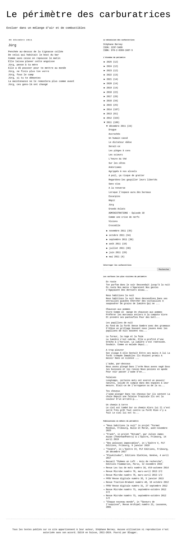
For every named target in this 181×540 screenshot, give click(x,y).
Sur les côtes (117, 163)
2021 (110, 79)
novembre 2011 (118, 231)
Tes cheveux (113, 391)
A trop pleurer (115, 350)
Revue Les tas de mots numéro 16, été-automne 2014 (137, 468)
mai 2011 (115, 257)
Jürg (111, 205)
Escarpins (114, 196)
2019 (110, 88)
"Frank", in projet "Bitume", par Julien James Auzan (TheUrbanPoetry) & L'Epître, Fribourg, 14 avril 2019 (136, 437)
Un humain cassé (118, 138)
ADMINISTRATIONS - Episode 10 (126, 213)
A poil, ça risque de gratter (126, 175)
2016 (110, 101)
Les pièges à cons (119, 150)
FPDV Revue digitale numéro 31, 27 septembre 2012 (136, 486)
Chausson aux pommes (118, 309)
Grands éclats (117, 209)
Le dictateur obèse (120, 142)
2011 (110, 122)
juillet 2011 (117, 248)
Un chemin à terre (117, 405)
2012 (110, 118)
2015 (110, 105)
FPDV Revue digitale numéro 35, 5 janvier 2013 (135, 478)
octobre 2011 (117, 235)
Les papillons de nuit (119, 323)
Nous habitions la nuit (120, 295)
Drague (112, 130)
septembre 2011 (118, 239)
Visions (113, 221)
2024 (110, 66)
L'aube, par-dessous (118, 364)
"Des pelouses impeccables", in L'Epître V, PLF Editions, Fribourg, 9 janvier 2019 (135, 444)
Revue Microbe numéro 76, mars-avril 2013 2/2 (134, 471)
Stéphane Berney (112, 44)
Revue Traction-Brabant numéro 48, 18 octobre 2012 (137, 482)
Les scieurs (116, 155)
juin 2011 (115, 252)
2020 (110, 83)
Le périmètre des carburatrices (88, 14)
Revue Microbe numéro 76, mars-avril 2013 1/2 (134, 475)
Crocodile (114, 225)
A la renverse (117, 188)
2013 (110, 114)
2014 (110, 109)
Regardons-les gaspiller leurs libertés (133, 180)
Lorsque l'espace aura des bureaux (130, 192)
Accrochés (114, 134)
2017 (110, 96)
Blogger (132, 532)
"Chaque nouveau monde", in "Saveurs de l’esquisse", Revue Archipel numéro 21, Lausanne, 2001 (136, 504)
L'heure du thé (118, 159)
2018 (110, 92)
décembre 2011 (118, 126)
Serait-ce (114, 146)
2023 (110, 70)
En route (111, 282)
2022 (110, 75)
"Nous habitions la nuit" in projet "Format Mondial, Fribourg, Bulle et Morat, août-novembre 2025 (136, 428)
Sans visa (114, 184)
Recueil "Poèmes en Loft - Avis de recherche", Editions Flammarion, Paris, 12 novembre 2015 (135, 462)
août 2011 (115, 244)
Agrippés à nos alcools (123, 171)
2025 (110, 62)
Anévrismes (115, 167)
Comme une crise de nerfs (124, 217)
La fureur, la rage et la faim (124, 336)
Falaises (111, 377)
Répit (112, 200)
